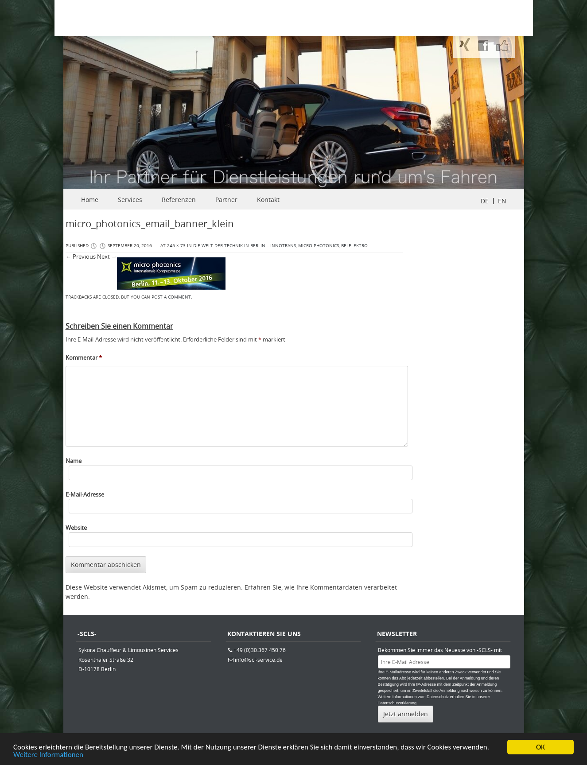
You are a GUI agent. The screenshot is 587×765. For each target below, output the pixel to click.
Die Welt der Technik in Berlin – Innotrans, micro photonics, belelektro (280, 246)
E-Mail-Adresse (85, 494)
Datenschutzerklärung (397, 703)
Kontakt (268, 199)
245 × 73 (176, 246)
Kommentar (84, 357)
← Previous (81, 256)
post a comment (171, 297)
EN (502, 201)
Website (76, 528)
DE (485, 201)
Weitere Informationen (48, 756)
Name (74, 461)
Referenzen (179, 199)
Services (130, 199)
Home (89, 199)
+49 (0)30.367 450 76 (259, 649)
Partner (226, 199)
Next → (107, 256)
